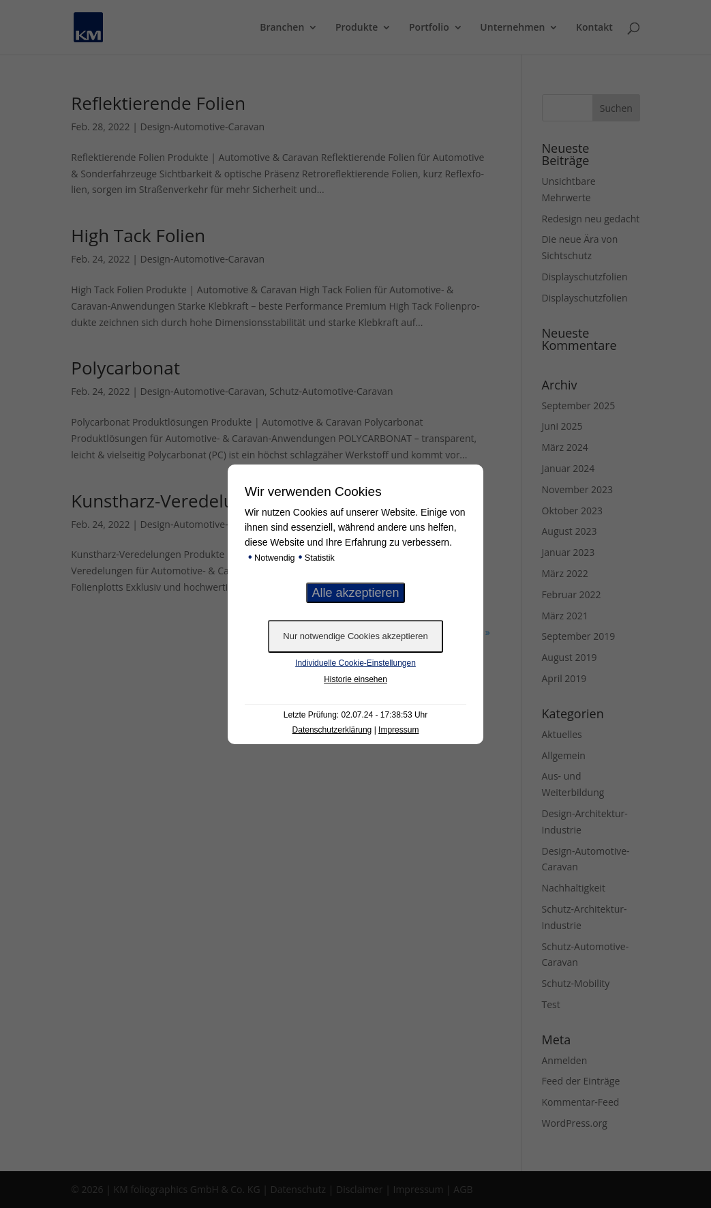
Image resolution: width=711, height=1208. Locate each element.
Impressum (398, 730)
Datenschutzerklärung (332, 730)
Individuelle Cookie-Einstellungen (355, 663)
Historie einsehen (355, 679)
